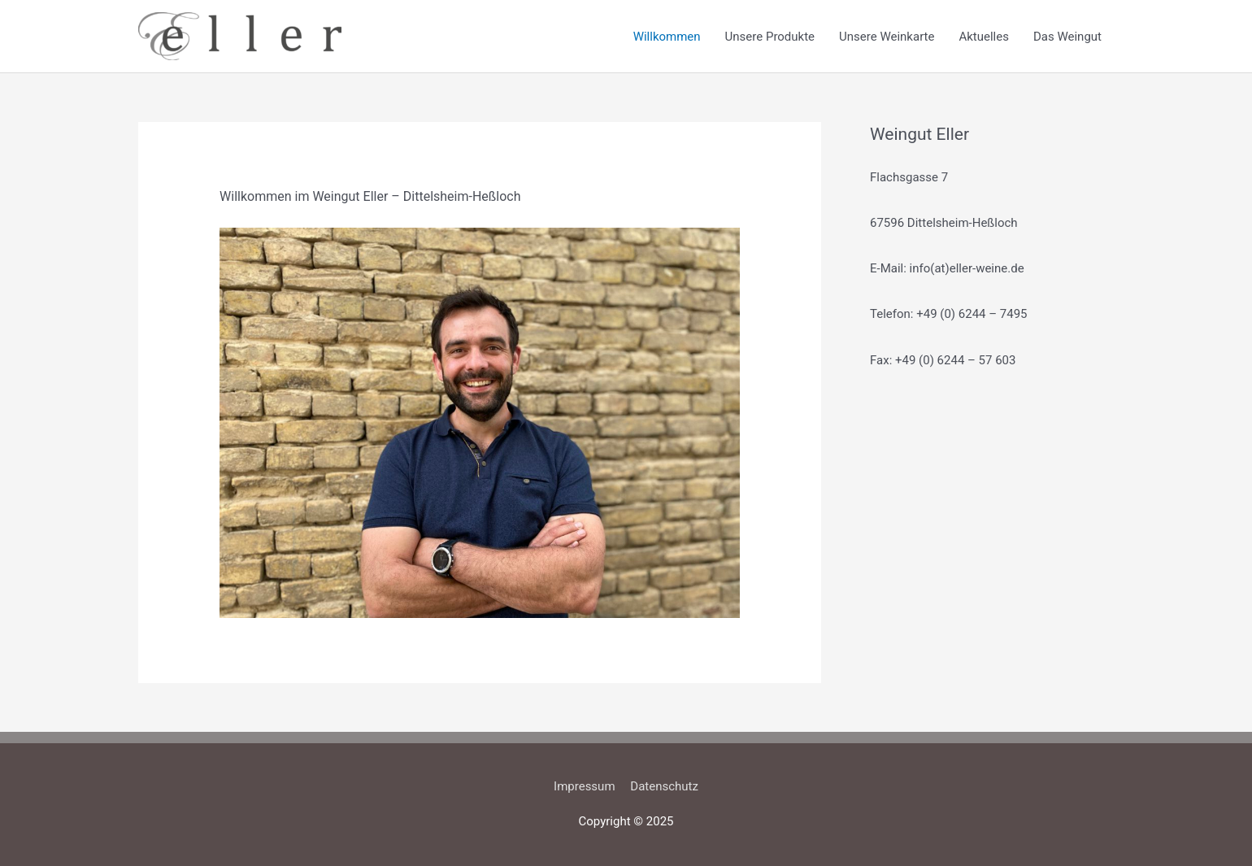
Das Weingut (1067, 36)
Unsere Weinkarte (886, 36)
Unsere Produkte (770, 36)
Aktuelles (984, 36)
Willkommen (667, 36)
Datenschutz (664, 786)
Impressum (584, 786)
